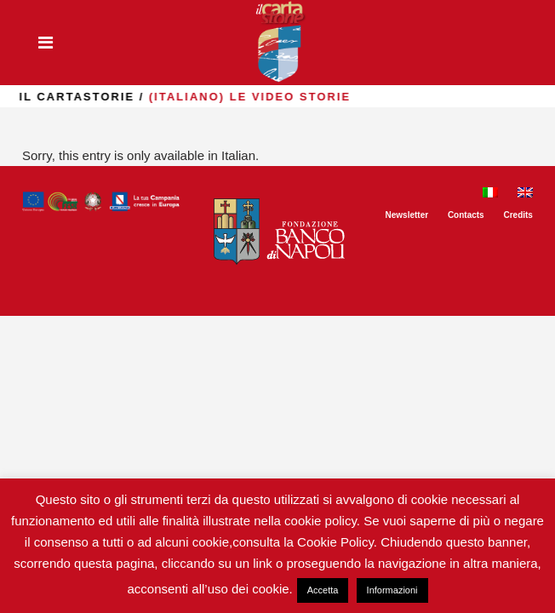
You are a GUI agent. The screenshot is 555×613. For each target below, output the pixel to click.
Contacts (466, 215)
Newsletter (407, 215)
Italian (238, 155)
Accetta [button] (323, 590)
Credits (517, 215)
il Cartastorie (122, 96)
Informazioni (392, 590)
